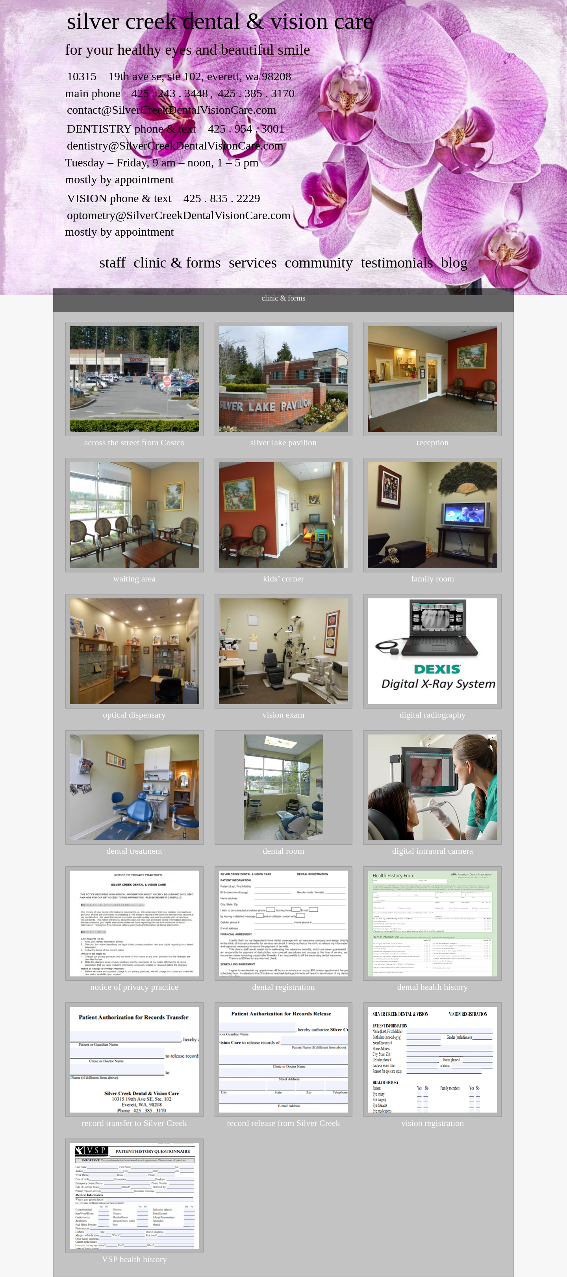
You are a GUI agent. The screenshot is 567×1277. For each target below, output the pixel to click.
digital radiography (433, 715)
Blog (454, 262)
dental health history (432, 987)
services (253, 262)
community (319, 262)
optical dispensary (134, 715)
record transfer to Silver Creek (134, 1123)
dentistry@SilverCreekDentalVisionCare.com (175, 145)
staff (112, 262)
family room (432, 578)
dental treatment (134, 851)
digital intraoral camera (432, 851)
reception (433, 442)
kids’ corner (283, 578)
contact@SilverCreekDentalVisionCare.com (171, 109)
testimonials (397, 262)
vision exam (284, 715)
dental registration (283, 987)
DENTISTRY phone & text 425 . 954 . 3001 (176, 128)
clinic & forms (177, 262)
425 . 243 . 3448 (169, 93)
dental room (283, 851)
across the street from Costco (134, 442)
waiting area (134, 578)
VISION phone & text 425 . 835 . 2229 (163, 198)
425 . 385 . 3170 (255, 93)
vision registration (432, 1123)
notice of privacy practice (134, 987)
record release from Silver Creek (283, 1123)
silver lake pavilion (283, 442)
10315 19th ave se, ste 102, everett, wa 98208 (179, 76)
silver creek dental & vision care (220, 21)
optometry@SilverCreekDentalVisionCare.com (179, 215)
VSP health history (134, 1259)
